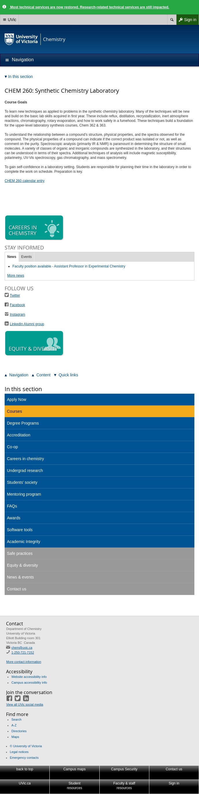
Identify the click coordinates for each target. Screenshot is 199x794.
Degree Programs (23, 423)
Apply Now (16, 399)
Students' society (22, 482)
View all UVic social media (24, 704)
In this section (23, 389)
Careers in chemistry (25, 458)
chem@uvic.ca (21, 647)
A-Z (13, 725)
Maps (15, 737)
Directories (19, 731)
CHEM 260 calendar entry (24, 181)
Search (16, 719)
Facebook (17, 305)
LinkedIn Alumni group (27, 324)
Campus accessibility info (29, 682)
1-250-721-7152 (22, 652)
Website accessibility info (29, 676)
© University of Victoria (26, 746)
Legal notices (19, 752)
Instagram (17, 315)
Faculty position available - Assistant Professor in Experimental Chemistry (68, 266)
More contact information (23, 661)
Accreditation (18, 435)
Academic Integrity (23, 541)
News (11, 257)
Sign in (186, 19)
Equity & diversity (22, 565)
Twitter (15, 295)
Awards (13, 518)
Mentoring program (24, 494)
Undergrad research (25, 470)
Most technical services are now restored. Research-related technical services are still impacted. (89, 7)
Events (26, 257)
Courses (14, 411)
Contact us (16, 589)
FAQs (12, 506)
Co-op (12, 447)
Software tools (20, 529)
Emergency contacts (24, 757)
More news (15, 276)
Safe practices (20, 553)
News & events (20, 577)
